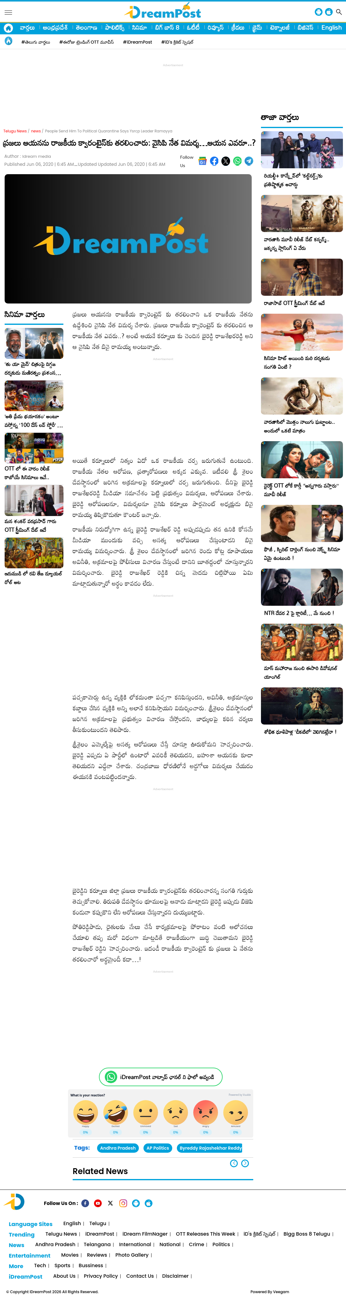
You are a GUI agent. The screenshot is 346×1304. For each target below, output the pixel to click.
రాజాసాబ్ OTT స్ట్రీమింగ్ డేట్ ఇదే (294, 303)
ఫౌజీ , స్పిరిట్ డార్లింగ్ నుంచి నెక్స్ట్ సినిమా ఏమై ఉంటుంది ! (302, 553)
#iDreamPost (137, 42)
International (135, 1245)
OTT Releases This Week (205, 1234)
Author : (27, 156)
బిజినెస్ (305, 27)
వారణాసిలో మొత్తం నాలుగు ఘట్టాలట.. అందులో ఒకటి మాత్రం (299, 426)
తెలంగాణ (86, 27)
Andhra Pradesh (118, 1148)
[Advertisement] (173, 82)
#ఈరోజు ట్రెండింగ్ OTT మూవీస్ (86, 42)
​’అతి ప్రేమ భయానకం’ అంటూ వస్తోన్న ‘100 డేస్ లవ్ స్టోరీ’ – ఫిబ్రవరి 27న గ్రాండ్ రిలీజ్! (33, 420)
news (36, 131)
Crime (196, 1245)
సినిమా (139, 27)
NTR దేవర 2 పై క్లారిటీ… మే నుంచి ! (299, 613)
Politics (221, 1245)
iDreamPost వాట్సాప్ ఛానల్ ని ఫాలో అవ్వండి (167, 1077)
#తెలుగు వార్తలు (35, 42)
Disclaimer (175, 1276)
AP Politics (158, 1148)
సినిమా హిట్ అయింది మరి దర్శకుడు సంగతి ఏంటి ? (297, 362)
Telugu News (15, 131)
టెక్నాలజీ (280, 27)
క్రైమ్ (257, 27)
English (331, 27)
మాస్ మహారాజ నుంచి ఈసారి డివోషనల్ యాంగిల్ (300, 672)
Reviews (97, 1255)
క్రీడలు (238, 27)
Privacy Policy (101, 1276)
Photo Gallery (131, 1255)
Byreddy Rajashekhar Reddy (211, 1148)
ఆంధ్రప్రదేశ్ (55, 27)
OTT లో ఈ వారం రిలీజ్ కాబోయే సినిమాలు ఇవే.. (27, 473)
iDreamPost (99, 1234)
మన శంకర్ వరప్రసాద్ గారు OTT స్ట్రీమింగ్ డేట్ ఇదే (30, 525)
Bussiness (91, 1266)
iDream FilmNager (145, 1234)
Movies (70, 1255)
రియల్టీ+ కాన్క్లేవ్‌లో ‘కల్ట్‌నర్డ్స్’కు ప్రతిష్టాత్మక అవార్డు (293, 179)
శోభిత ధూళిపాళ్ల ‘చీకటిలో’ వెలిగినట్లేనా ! (300, 732)
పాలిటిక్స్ (114, 27)
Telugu (97, 1224)
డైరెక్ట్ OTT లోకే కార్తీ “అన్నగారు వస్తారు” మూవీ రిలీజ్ (301, 489)
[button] (245, 1163)
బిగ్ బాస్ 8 (167, 27)
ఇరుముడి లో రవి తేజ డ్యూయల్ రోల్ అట (33, 578)
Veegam (281, 1291)
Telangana (97, 1245)
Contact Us (140, 1276)
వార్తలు (27, 27)
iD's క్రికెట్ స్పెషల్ (259, 1234)
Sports (62, 1266)
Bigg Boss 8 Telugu (307, 1234)
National (170, 1245)
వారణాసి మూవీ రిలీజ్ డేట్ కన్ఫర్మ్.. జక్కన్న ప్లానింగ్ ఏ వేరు (296, 243)
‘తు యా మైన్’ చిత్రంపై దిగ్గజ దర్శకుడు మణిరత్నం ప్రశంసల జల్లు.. (31, 368)
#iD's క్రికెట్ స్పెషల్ (177, 42)
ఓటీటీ (193, 27)
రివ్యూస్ (216, 27)
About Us (64, 1276)
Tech (40, 1266)
